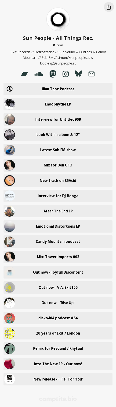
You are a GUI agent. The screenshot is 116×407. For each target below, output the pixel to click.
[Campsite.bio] (58, 399)
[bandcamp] (24, 74)
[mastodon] (53, 74)
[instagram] (65, 74)
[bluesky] (78, 74)
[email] (91, 74)
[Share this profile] (109, 7)
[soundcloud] (39, 74)
